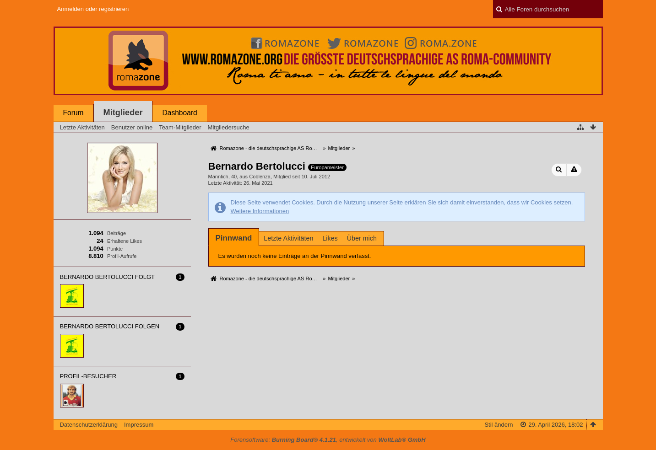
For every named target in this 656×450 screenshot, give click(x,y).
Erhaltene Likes (124, 241)
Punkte (115, 249)
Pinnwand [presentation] (234, 238)
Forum (73, 113)
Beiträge (116, 233)
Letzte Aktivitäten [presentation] (288, 238)
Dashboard (179, 113)
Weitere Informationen (260, 211)
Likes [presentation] (329, 238)
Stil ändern (498, 424)
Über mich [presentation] (362, 238)
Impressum (138, 424)
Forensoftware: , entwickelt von (327, 439)
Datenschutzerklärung (89, 424)
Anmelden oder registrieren (93, 8)
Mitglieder (123, 112)
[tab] (234, 238)
